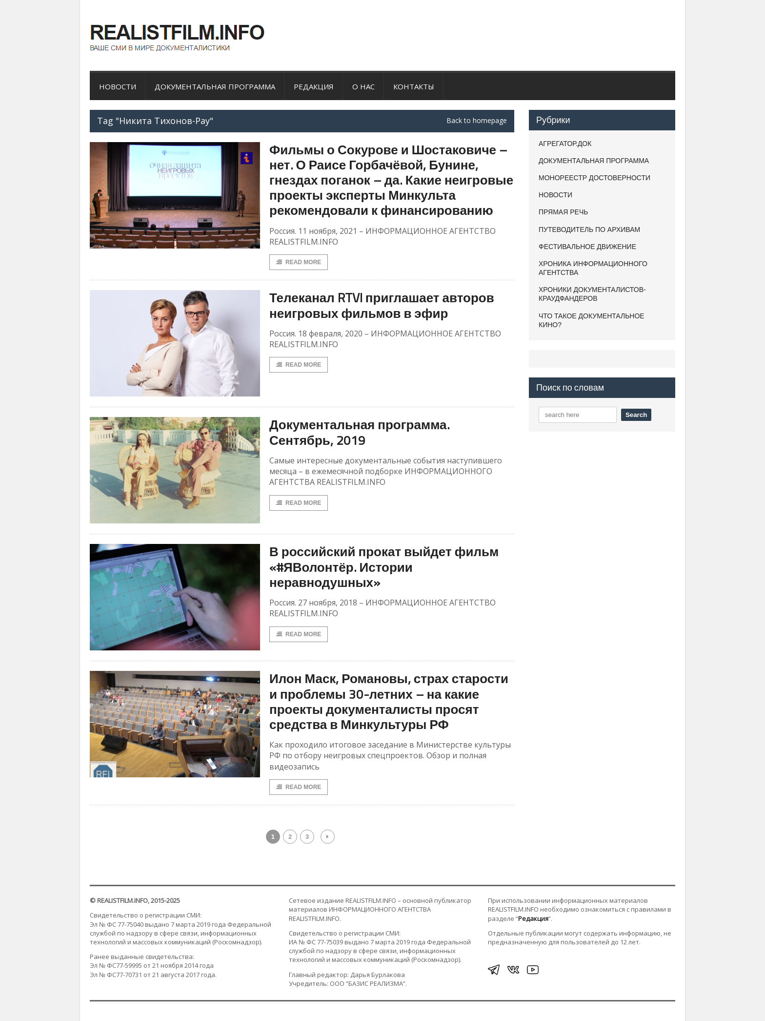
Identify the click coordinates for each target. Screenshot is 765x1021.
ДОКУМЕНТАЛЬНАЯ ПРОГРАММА (215, 86)
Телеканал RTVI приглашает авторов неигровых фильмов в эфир (381, 305)
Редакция (314, 86)
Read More (298, 262)
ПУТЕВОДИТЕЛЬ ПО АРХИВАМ (589, 229)
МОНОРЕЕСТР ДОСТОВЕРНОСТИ (594, 178)
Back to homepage (476, 120)
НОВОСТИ (117, 86)
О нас (363, 86)
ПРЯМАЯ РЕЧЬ (563, 212)
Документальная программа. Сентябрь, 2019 (359, 432)
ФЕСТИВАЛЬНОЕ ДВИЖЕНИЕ (587, 246)
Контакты (413, 86)
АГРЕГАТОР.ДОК (565, 143)
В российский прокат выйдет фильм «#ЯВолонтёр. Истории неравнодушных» (384, 566)
